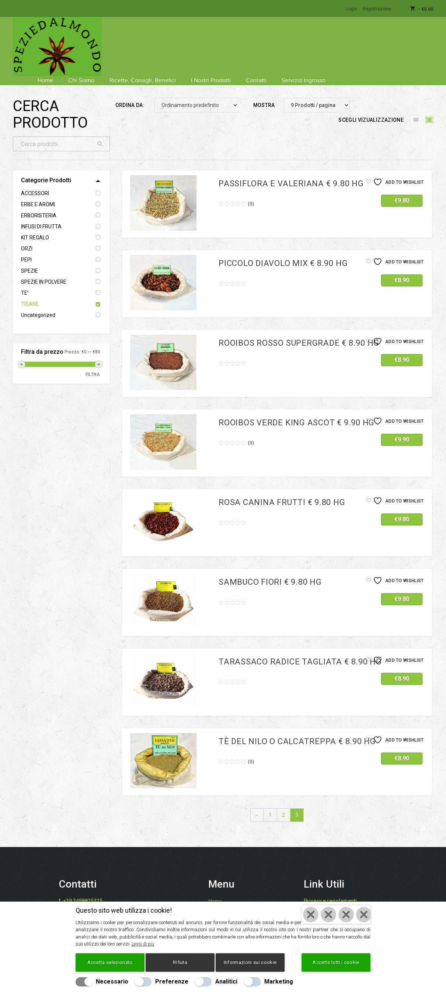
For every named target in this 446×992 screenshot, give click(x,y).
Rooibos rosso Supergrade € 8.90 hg (299, 333)
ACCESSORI (35, 184)
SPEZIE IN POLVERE (43, 273)
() (251, 194)
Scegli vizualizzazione (371, 111)
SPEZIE (29, 262)
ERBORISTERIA (38, 206)
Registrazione (377, 8)
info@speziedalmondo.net (97, 900)
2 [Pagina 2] (283, 806)
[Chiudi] (336, 914)
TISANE (30, 295)
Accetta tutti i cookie (336, 962)
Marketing (278, 981)
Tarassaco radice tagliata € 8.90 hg (300, 652)
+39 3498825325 (82, 892)
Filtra (93, 365)
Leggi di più (144, 944)
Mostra (264, 96)
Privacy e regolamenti (330, 892)
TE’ (24, 284)
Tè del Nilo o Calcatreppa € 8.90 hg (297, 732)
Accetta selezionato (109, 962)
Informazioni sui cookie (250, 962)
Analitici (226, 981)
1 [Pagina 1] (270, 806)
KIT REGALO (35, 228)
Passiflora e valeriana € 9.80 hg (291, 174)
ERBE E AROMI (38, 195)
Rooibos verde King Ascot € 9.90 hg (296, 413)
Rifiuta (180, 962)
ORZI (26, 239)
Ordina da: (130, 96)
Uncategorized (38, 306)
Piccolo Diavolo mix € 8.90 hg (283, 254)
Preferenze (171, 981)
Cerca (100, 134)
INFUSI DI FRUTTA (41, 217)
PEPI (26, 250)
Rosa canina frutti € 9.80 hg (282, 493)
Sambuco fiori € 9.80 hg (270, 572)
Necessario (112, 981)
